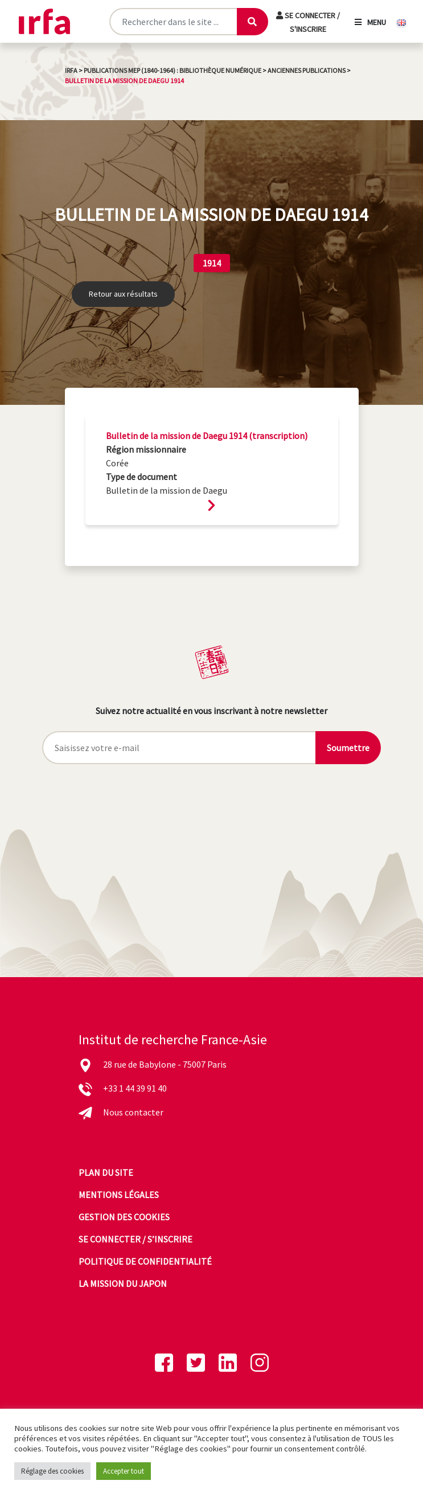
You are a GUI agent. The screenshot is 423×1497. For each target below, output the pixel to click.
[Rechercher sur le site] (172, 21)
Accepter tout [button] (123, 1471)
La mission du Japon (123, 1283)
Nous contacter (133, 1112)
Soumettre (348, 747)
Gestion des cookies (124, 1217)
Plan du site (106, 1172)
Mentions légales (119, 1194)
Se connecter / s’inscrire (135, 1239)
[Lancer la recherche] (252, 21)
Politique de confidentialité (145, 1261)
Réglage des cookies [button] (52, 1471)
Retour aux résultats (123, 294)
